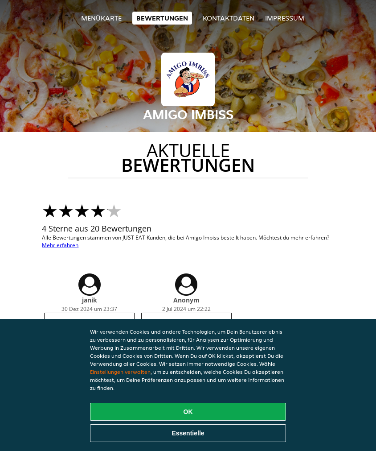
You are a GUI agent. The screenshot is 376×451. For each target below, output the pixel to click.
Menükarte (101, 18)
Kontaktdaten (228, 18)
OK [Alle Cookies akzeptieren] (188, 411)
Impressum (284, 18)
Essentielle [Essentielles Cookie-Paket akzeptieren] (188, 433)
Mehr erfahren (60, 245)
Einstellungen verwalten (120, 371)
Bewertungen (162, 18)
